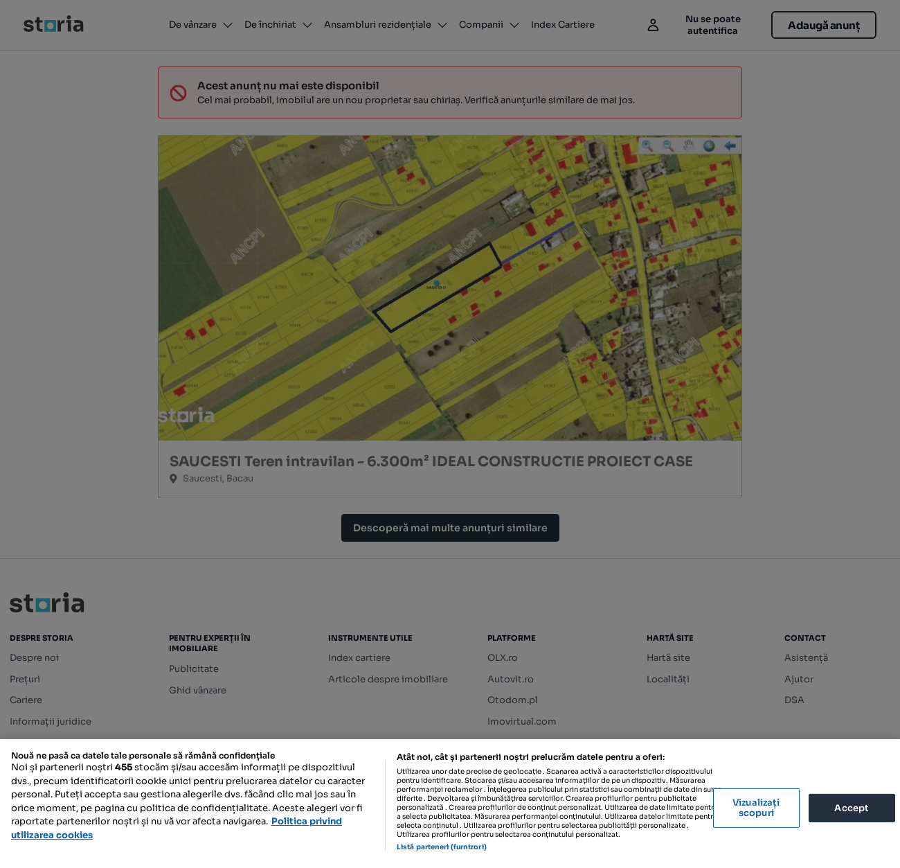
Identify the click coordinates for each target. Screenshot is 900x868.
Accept (851, 807)
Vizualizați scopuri (756, 808)
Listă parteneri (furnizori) (442, 846)
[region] (450, 803)
